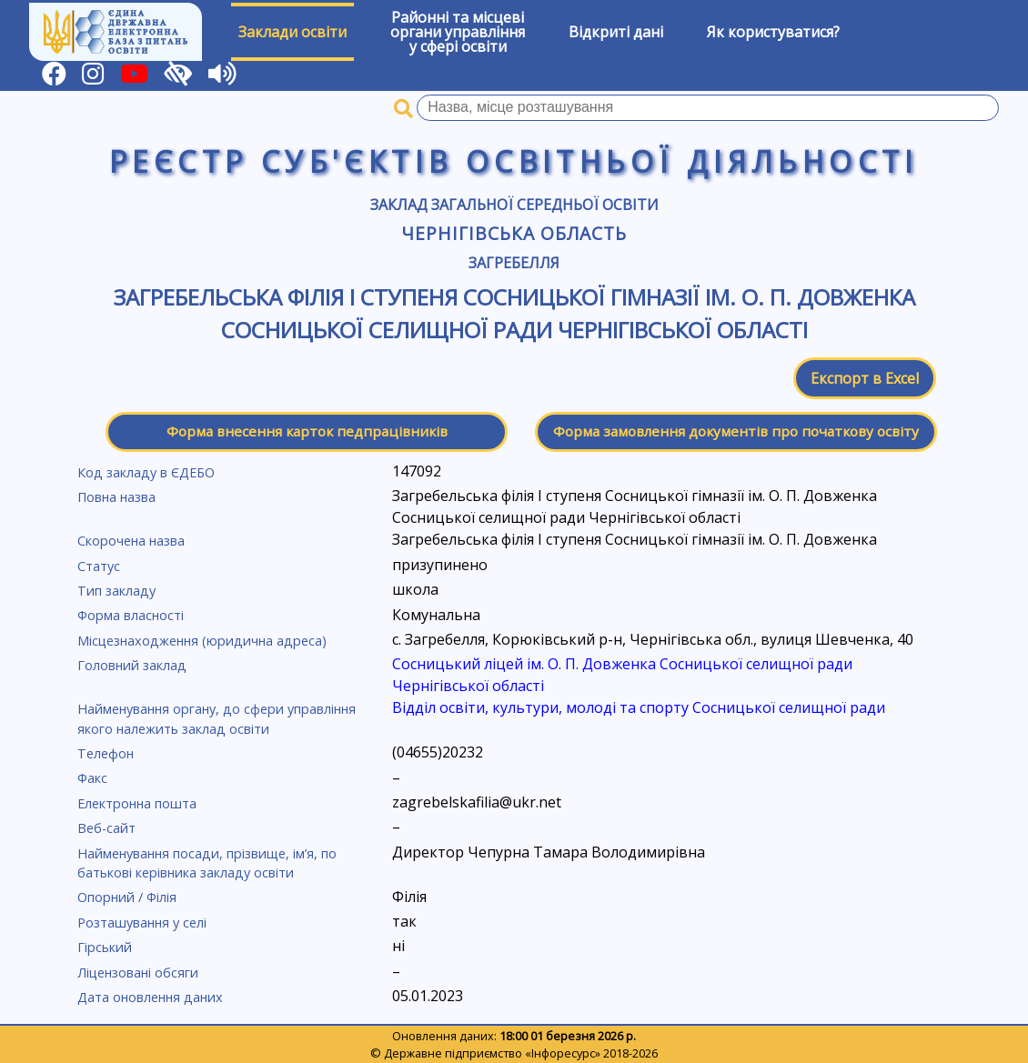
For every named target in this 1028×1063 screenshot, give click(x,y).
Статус (98, 566)
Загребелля (514, 263)
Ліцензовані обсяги (137, 972)
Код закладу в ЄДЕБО (146, 472)
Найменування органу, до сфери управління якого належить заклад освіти (216, 718)
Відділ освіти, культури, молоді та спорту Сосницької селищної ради (638, 707)
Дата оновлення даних (150, 997)
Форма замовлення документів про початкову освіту (736, 431)
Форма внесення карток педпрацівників (307, 431)
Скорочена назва (131, 540)
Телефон (105, 753)
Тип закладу (116, 590)
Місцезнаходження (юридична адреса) (202, 640)
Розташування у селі (142, 922)
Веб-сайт (106, 828)
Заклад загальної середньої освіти (514, 205)
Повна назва (116, 497)
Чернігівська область (513, 233)
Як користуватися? (773, 32)
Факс (92, 778)
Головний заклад (131, 665)
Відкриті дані (616, 32)
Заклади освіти (292, 32)
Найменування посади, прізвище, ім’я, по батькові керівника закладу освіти (207, 863)
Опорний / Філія (126, 897)
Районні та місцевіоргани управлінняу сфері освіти (457, 31)
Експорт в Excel (865, 378)
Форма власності (130, 615)
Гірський (104, 947)
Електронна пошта (137, 803)
